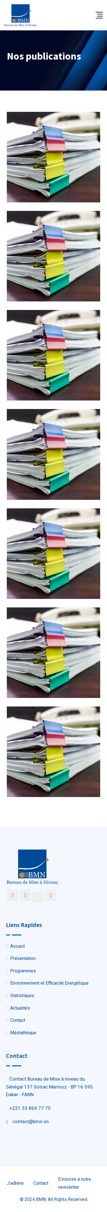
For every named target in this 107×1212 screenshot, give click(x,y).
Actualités (20, 1008)
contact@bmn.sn (30, 1121)
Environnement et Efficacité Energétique (49, 983)
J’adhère (15, 1183)
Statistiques (22, 995)
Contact (17, 1020)
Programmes (23, 971)
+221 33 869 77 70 (30, 1108)
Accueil (17, 946)
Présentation (23, 958)
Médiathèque (23, 1032)
